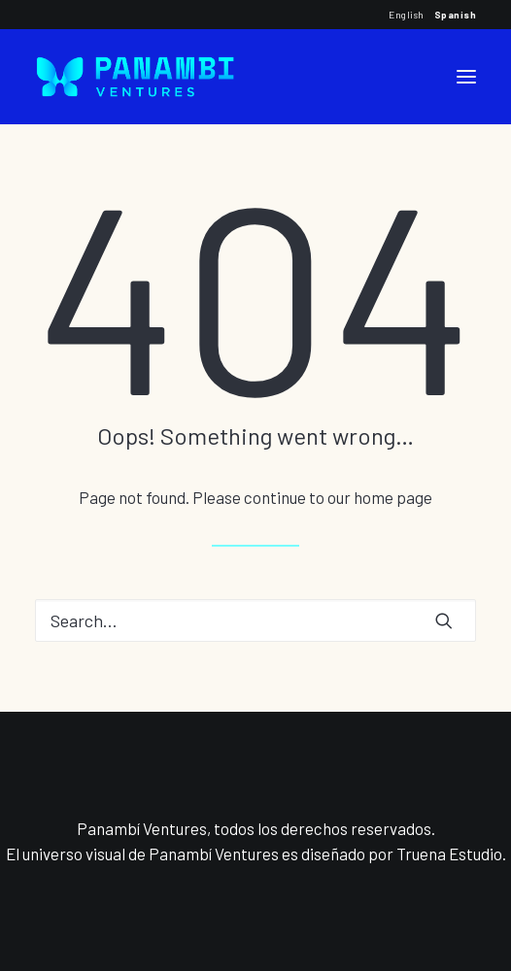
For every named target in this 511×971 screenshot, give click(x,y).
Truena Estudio (449, 853)
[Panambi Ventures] (135, 76)
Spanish (455, 14)
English (407, 14)
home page (393, 497)
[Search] (255, 620)
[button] (466, 76)
